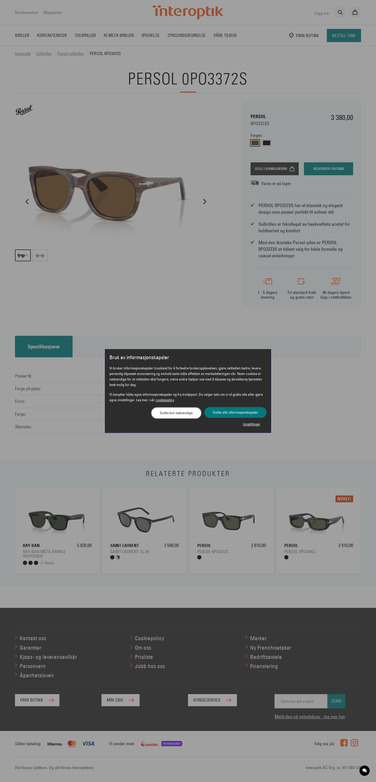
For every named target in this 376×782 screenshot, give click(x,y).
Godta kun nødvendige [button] (176, 412)
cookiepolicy (165, 400)
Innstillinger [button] (251, 424)
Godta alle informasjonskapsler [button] (235, 412)
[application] (365, 771)
